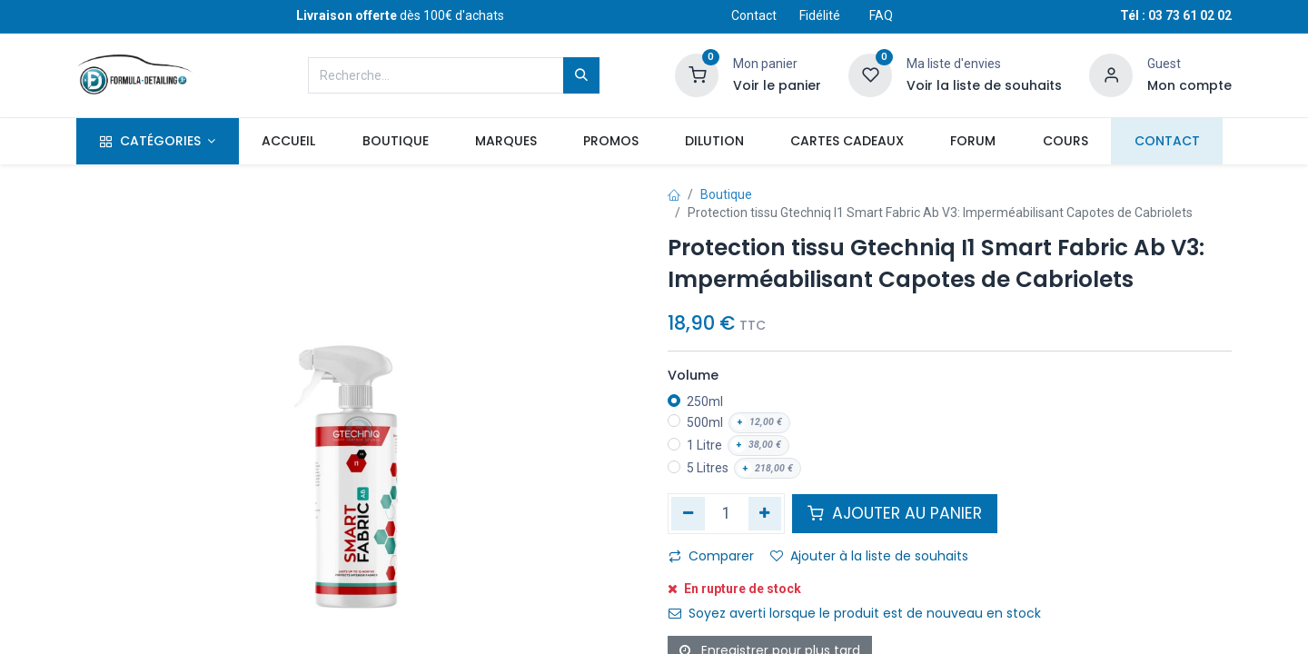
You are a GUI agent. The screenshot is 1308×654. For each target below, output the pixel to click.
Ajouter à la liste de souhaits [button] (869, 556)
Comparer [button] (711, 556)
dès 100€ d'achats (400, 15)
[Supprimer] (688, 513)
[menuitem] (289, 141)
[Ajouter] (765, 513)
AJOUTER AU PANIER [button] (895, 513)
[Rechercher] (581, 75)
